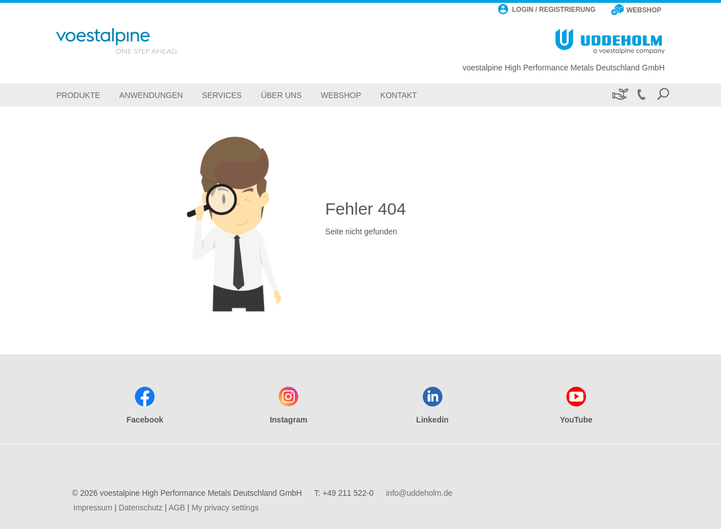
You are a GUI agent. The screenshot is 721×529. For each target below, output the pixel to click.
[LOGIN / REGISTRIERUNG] (546, 10)
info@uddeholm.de (419, 492)
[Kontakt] (398, 94)
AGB (176, 507)
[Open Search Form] (663, 94)
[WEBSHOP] (636, 10)
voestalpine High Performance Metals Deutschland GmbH (563, 67)
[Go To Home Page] (132, 41)
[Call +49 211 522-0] (641, 94)
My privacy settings (225, 507)
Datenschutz (141, 507)
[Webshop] (341, 94)
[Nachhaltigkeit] (619, 94)
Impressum (92, 507)
